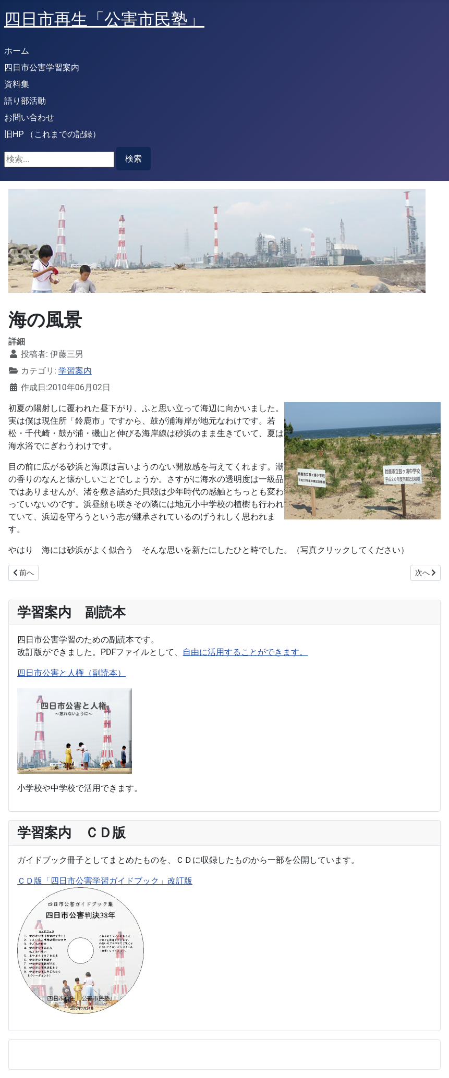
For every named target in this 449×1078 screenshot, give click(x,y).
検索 (133, 159)
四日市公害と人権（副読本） (71, 673)
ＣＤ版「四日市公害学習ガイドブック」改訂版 (104, 881)
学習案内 (75, 371)
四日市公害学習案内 (41, 67)
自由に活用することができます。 (245, 652)
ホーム (16, 51)
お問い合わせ (29, 117)
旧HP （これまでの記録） (52, 134)
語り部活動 (25, 101)
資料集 (16, 84)
